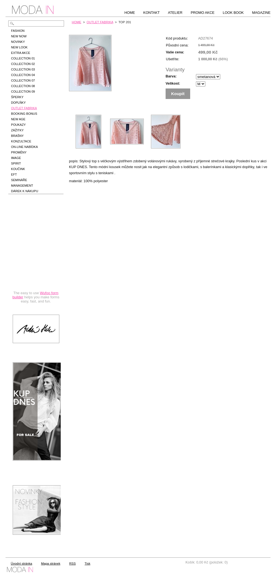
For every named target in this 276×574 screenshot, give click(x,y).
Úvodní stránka (21, 563)
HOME (76, 22)
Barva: (171, 76)
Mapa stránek (50, 563)
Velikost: (173, 83)
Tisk (88, 563)
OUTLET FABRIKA (100, 22)
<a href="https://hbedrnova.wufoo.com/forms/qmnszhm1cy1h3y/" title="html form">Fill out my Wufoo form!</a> (36, 255)
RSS (72, 563)
